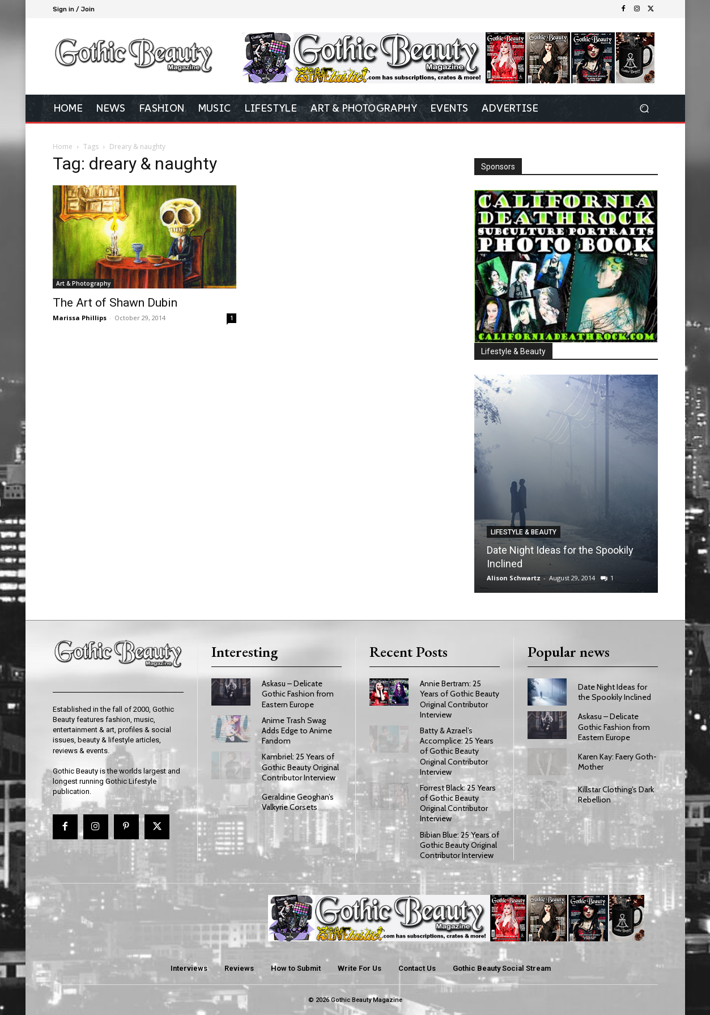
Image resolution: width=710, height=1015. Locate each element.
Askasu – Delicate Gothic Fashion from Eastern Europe (298, 693)
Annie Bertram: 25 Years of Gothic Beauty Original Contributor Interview (459, 699)
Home (63, 146)
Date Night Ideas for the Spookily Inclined (614, 692)
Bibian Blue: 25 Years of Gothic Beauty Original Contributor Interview (459, 845)
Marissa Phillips (80, 317)
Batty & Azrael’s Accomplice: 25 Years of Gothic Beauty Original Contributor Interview (457, 751)
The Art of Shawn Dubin (115, 302)
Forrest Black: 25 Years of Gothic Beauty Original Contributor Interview (458, 803)
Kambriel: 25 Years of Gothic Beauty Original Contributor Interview (300, 766)
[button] (644, 108)
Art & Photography (83, 283)
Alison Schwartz (514, 578)
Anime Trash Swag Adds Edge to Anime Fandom (297, 730)
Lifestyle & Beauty (523, 532)
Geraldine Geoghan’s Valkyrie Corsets (298, 802)
